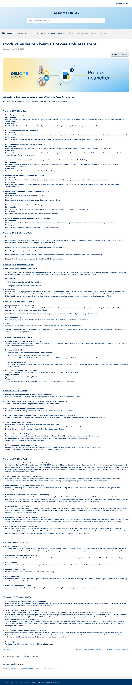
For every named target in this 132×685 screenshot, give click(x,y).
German (31, 668)
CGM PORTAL (123, 3)
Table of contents (120, 54)
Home (9, 33)
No (37, 656)
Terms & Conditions (47, 682)
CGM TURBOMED (62, 326)
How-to (15, 668)
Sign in (57, 682)
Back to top (7, 649)
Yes (28, 656)
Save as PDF (127, 50)
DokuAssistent (22, 33)
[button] (29, 20)
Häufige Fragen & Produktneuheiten (48, 33)
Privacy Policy (35, 682)
